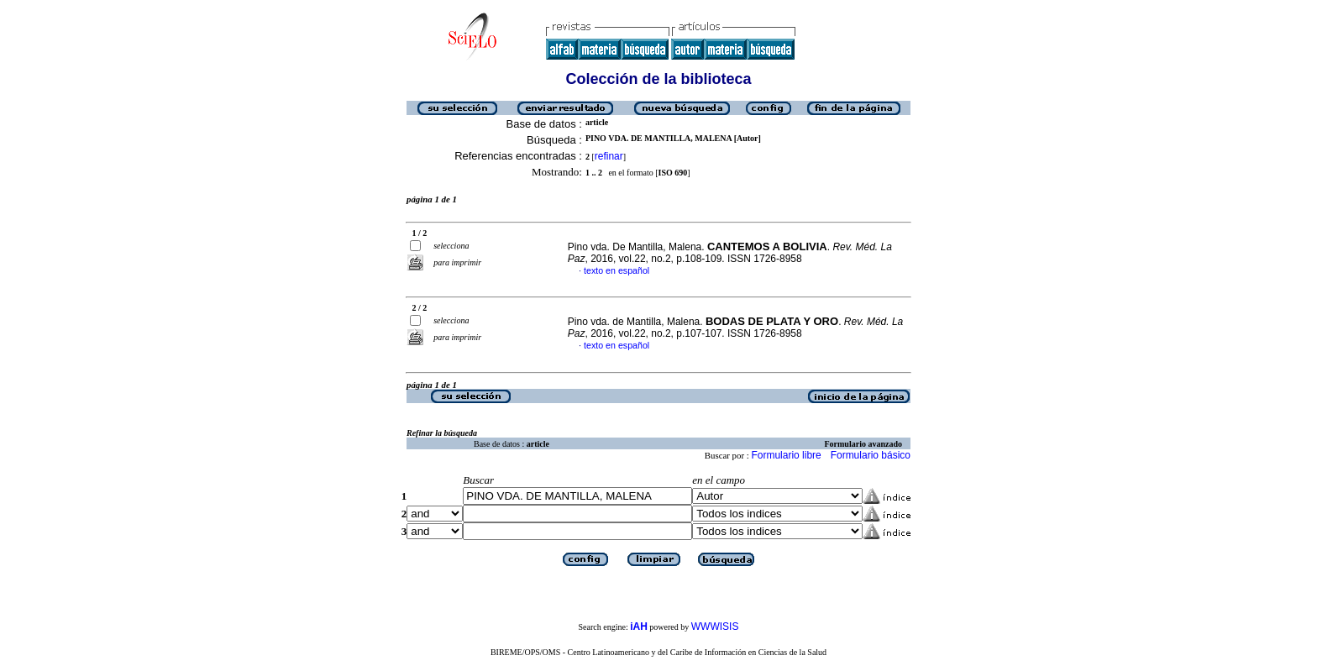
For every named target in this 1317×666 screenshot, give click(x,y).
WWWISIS (715, 626)
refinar (609, 156)
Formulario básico (870, 455)
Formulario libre (786, 455)
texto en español (616, 270)
